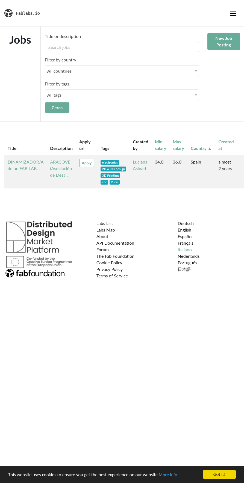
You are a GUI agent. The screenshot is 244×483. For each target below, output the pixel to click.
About (102, 236)
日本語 (184, 269)
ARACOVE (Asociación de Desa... (61, 168)
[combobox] (122, 70)
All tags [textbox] (54, 94)
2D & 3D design (113, 169)
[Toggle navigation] (233, 13)
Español (185, 236)
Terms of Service (112, 275)
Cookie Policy (109, 262)
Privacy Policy (109, 269)
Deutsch (186, 223)
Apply (87, 163)
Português (187, 262)
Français (185, 242)
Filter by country (60, 59)
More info (168, 475)
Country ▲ (201, 148)
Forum (102, 249)
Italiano (185, 249)
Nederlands (188, 256)
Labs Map (105, 229)
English (184, 229)
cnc (104, 182)
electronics (110, 162)
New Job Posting (223, 41)
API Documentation (115, 242)
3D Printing (110, 175)
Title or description (63, 36)
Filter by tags (57, 83)
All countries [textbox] (59, 70)
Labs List (104, 223)
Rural (114, 182)
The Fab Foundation (115, 256)
